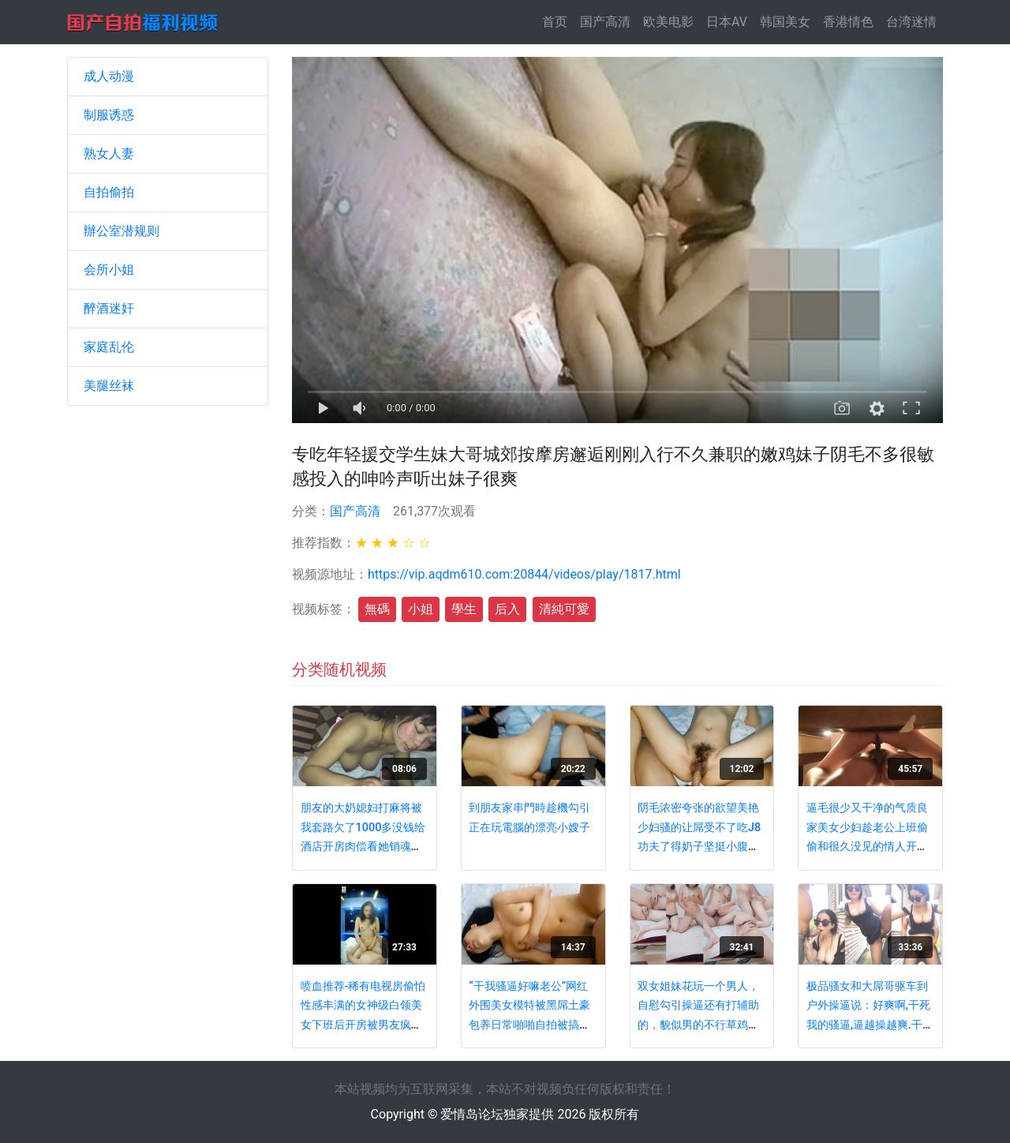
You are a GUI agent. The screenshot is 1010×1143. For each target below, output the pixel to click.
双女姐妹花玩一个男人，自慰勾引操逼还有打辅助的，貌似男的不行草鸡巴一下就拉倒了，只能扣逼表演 (698, 1025)
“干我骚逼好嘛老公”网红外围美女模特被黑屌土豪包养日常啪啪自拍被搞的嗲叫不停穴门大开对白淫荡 (529, 1025)
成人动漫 (109, 76)
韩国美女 (785, 21)
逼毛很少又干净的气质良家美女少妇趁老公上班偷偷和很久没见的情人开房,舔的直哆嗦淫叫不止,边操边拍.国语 (868, 846)
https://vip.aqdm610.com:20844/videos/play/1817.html (524, 574)
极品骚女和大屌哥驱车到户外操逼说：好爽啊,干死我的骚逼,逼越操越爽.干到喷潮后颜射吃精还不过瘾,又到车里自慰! (869, 1025)
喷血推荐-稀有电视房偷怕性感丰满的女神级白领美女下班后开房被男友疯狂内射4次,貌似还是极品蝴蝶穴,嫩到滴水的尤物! (363, 1025)
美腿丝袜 (109, 385)
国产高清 (605, 21)
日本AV (726, 21)
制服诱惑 (109, 114)
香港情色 (848, 21)
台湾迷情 (911, 21)
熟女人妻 (109, 153)
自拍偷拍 (109, 192)
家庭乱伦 (109, 346)
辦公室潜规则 (121, 230)
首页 (558, 21)
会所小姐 (109, 269)
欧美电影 (668, 21)
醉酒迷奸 (109, 308)
